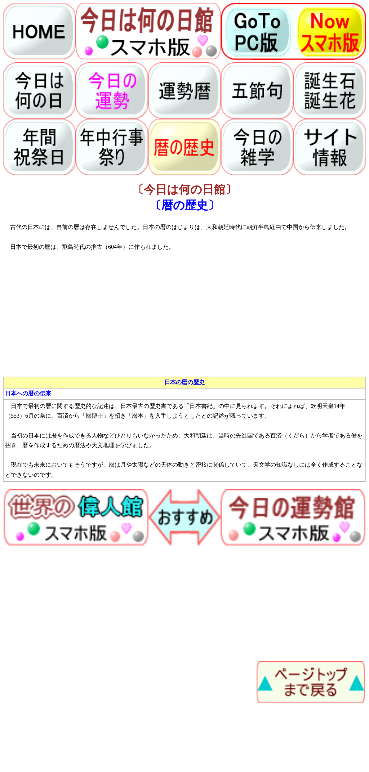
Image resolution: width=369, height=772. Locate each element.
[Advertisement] (184, 319)
